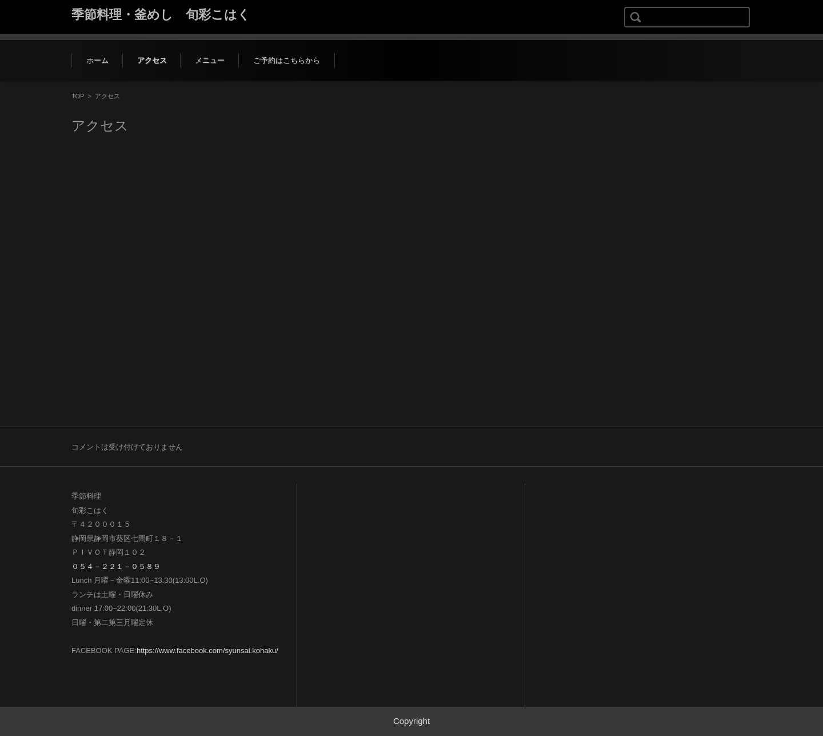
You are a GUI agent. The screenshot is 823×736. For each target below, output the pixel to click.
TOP (77, 96)
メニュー (210, 60)
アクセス (152, 60)
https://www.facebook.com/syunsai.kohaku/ (207, 650)
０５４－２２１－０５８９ (116, 566)
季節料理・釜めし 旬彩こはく (160, 14)
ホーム (97, 60)
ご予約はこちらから (286, 60)
